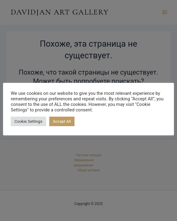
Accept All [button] (62, 121)
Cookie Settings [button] (28, 121)
